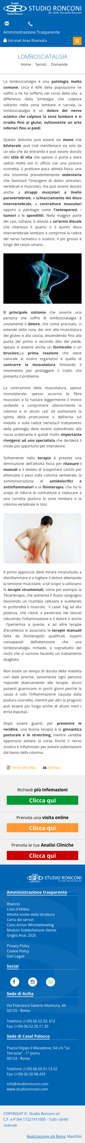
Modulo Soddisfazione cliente (31, 930)
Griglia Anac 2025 (21, 935)
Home (26, 64)
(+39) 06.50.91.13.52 (40, 1068)
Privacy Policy (18, 945)
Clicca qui (42, 800)
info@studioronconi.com (27, 1083)
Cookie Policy (18, 951)
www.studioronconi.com (27, 1089)
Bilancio (13, 903)
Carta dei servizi (20, 919)
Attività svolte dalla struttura (31, 914)
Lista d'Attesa (18, 909)
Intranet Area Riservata (27, 40)
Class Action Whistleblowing (30, 924)
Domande (59, 64)
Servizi (41, 64)
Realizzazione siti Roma (46, 1136)
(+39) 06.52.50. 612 (39, 1021)
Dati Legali (15, 956)
